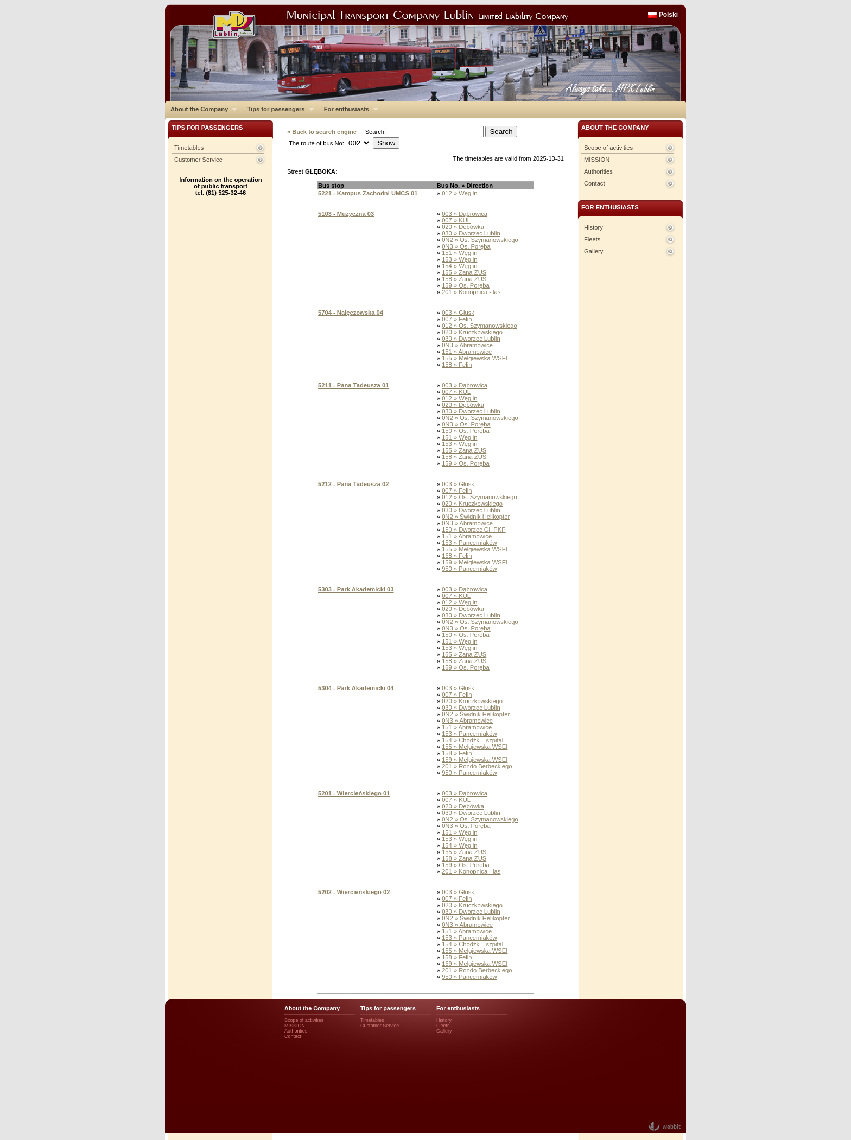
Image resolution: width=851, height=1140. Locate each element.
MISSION (596, 159)
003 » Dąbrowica (464, 214)
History (593, 227)
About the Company (201, 109)
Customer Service (198, 159)
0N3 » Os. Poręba (466, 246)
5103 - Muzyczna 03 (346, 214)
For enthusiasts (348, 109)
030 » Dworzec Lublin (471, 233)
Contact (594, 183)
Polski (668, 14)
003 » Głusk (458, 312)
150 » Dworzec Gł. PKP (474, 529)
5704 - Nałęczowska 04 (350, 312)
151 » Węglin (459, 253)
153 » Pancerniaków (469, 542)
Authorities (598, 171)
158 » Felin (457, 364)
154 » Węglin (459, 266)
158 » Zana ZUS (464, 279)
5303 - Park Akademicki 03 (356, 589)
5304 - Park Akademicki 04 (356, 688)
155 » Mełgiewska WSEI (474, 358)
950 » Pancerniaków (469, 568)
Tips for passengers (278, 109)
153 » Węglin (459, 259)
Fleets (592, 239)
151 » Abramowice (467, 351)
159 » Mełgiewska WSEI (474, 562)
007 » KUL (456, 220)
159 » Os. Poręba (466, 285)
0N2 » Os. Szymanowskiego (480, 240)
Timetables (189, 147)
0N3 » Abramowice (467, 345)
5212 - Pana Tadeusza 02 (353, 484)
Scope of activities (608, 147)
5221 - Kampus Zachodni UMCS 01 (367, 193)
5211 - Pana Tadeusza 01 (353, 385)
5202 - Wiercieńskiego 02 (354, 892)
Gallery (593, 251)
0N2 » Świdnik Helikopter (476, 516)
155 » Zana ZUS (464, 272)
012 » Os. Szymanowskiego (479, 325)
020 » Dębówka (463, 227)
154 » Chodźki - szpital (472, 740)
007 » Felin (457, 319)
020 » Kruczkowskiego (472, 332)
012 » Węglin (459, 193)
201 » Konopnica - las (471, 292)
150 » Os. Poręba (466, 431)
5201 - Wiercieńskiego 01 (354, 793)
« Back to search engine (322, 132)
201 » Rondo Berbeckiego (477, 766)
